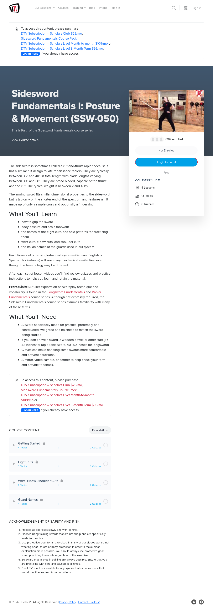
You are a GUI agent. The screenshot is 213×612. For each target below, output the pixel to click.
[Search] (174, 7)
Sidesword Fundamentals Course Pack (49, 38)
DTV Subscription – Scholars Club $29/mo (51, 33)
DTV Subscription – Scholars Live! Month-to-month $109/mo (64, 43)
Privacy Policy (67, 602)
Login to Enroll (166, 162)
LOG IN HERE (30, 54)
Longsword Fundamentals (66, 292)
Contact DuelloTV (88, 602)
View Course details (28, 140)
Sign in (197, 8)
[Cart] (185, 8)
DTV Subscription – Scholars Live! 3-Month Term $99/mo (62, 48)
